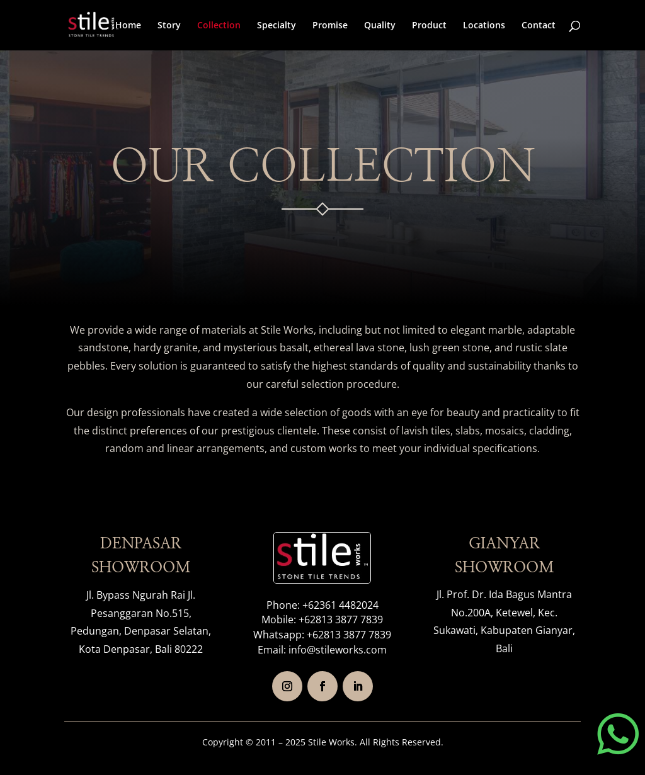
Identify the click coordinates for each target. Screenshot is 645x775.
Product (429, 26)
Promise (330, 26)
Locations (484, 26)
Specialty (276, 26)
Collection (219, 26)
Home (128, 26)
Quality (380, 26)
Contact (539, 26)
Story (169, 26)
